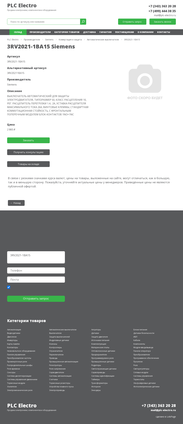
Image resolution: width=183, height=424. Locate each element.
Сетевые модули (140, 372)
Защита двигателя (99, 336)
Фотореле (96, 386)
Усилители (12, 386)
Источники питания (100, 340)
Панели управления (16, 354)
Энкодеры (96, 390)
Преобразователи (141, 354)
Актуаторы (96, 329)
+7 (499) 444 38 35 (162, 11)
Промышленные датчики (102, 361)
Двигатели (12, 336)
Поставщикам (124, 32)
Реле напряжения (57, 368)
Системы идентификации (102, 376)
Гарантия (105, 32)
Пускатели (138, 361)
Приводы (53, 358)
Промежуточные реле (17, 361)
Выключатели (55, 333)
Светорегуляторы (141, 368)
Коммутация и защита (70, 39)
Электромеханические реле (20, 390)
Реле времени (13, 368)
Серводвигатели (56, 372)
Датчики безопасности (143, 333)
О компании (146, 32)
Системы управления (143, 376)
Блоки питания (140, 329)
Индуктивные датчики (59, 340)
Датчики (95, 333)
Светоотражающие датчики (103, 368)
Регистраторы (55, 365)
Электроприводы (57, 390)
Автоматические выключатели (103, 39)
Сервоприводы (98, 372)
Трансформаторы (99, 383)
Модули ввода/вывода (143, 347)
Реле (135, 365)
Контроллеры (55, 347)
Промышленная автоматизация (63, 361)
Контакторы (12, 347)
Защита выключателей (59, 336)
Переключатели (56, 354)
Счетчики (53, 379)
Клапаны (53, 344)
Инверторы (12, 340)
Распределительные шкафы (19, 365)
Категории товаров (66, 32)
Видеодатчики (13, 333)
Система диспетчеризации (19, 376)
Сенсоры (11, 372)
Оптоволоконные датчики (103, 351)
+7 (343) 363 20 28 (162, 6)
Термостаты (138, 379)
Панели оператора (142, 351)
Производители (40, 32)
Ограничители (56, 351)
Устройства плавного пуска (61, 386)
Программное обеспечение (146, 358)
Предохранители (99, 354)
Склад (18, 32)
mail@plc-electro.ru (165, 15)
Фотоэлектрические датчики (146, 386)
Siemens (49, 39)
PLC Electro (22, 5)
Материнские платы (100, 347)
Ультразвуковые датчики (144, 383)
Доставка (89, 32)
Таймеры (95, 379)
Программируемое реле (102, 358)
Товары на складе (28, 164)
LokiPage (171, 416)
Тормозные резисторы (59, 383)
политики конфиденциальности (26, 287)
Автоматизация (14, 329)
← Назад (15, 203)
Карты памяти (13, 344)
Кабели (136, 340)
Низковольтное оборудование (21, 351)
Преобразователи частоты (19, 358)
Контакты (163, 32)
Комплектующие (98, 344)
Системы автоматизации (60, 376)
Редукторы (96, 365)
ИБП (135, 336)
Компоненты (139, 344)
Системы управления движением (22, 379)
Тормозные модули (16, 383)
